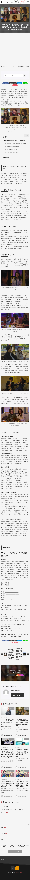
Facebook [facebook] (6, 83)
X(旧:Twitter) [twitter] (13, 83)
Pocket (15, 85)
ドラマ (8, 66)
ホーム (12, 2)
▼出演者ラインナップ (11, 150)
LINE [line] (26, 83)
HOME (4, 66)
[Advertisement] (15, 49)
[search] (24, 75)
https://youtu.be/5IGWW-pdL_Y (13, 597)
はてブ (20, 83)
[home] (13, 868)
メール (4, 833)
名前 (3, 827)
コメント (4, 812)
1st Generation (5, 2)
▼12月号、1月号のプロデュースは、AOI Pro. (15, 144)
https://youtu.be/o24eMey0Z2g (12, 592)
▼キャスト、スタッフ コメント (13, 153)
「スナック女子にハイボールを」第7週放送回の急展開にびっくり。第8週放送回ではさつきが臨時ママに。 (22, 722)
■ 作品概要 (6, 157)
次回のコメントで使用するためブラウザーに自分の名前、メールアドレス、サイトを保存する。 (16, 846)
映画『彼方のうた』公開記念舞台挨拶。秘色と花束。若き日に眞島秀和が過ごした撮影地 (11, 654)
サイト (3, 839)
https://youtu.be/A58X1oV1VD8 (13, 599)
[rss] (17, 868)
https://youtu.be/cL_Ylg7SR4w (12, 594)
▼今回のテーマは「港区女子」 (13, 147)
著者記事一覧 (16, 695)
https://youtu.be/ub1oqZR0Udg (12, 596)
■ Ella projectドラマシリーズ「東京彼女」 (14, 140)
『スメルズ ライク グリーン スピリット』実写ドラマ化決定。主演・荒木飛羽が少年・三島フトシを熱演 (22, 753)
